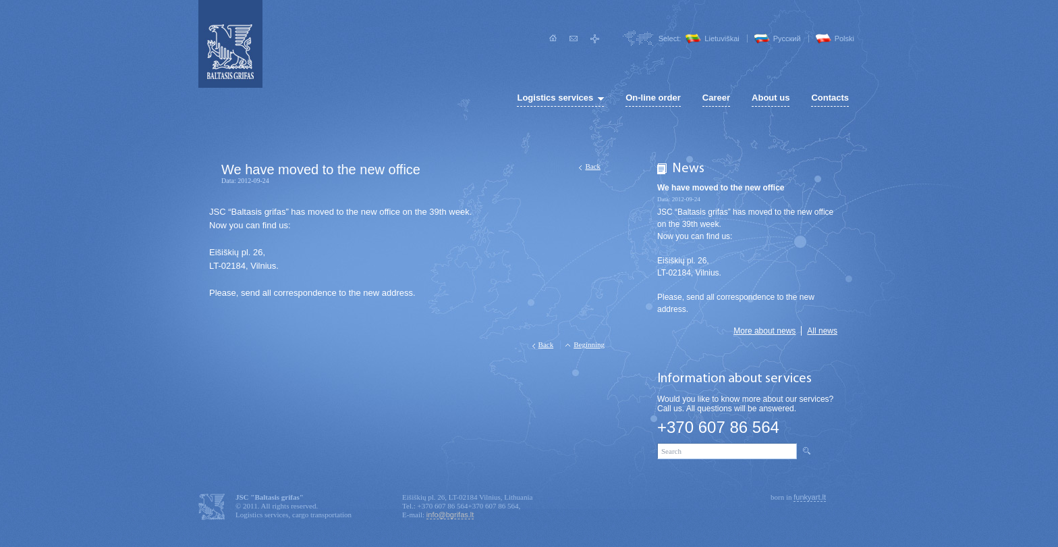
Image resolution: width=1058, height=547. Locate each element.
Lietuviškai (721, 38)
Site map (595, 38)
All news (822, 331)
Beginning (589, 344)
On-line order (653, 98)
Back (593, 166)
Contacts (830, 98)
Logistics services (555, 98)
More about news (764, 331)
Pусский (787, 38)
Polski (844, 38)
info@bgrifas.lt (450, 515)
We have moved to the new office (720, 187)
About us (770, 98)
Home (553, 38)
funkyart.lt (810, 497)
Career (716, 98)
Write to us (574, 38)
